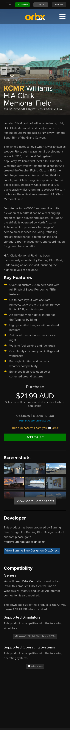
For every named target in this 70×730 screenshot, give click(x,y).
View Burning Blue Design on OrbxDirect (32, 550)
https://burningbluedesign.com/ (24, 542)
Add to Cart (35, 437)
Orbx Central (30, 581)
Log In (41, 4)
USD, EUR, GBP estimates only (35, 420)
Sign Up (59, 4)
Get (22, 4)
